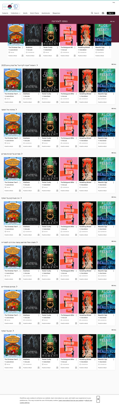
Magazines (56, 13)
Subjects (5, 13)
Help (114, 2)
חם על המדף (7, 331)
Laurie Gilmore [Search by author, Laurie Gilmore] (14, 50)
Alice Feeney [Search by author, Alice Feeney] (100, 50)
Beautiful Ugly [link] (100, 47)
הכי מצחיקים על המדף (11, 198)
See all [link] (112, 21)
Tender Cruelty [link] (47, 47)
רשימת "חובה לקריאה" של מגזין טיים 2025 (19, 65)
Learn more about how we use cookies (71, 400)
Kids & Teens (34, 13)
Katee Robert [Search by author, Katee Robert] (48, 50)
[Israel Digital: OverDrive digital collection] (11, 6)
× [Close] (98, 399)
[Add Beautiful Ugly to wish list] (109, 56)
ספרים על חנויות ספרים (12, 154)
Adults (25, 13)
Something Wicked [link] (84, 47)
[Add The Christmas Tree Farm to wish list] (22, 56)
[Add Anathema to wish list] (40, 56)
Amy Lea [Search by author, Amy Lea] (64, 50)
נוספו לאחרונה (59, 21)
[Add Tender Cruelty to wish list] (57, 56)
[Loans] (103, 13)
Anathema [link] (29, 47)
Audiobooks (46, 13)
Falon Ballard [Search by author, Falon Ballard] (83, 50)
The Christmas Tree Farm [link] (15, 47)
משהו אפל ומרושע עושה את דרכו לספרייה (19, 242)
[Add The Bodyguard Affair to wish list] (74, 56)
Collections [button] (15, 13)
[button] (94, 13)
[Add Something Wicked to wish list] (92, 56)
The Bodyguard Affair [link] (67, 47)
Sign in (111, 13)
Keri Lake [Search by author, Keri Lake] (30, 50)
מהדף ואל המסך (9, 110)
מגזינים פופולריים (9, 287)
